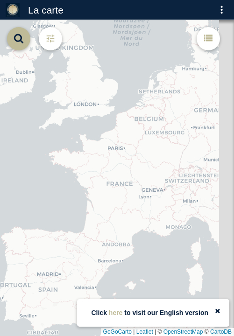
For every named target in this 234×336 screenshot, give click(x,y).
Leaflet (144, 332)
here (116, 312)
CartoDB (221, 332)
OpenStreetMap (183, 332)
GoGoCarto (117, 332)
